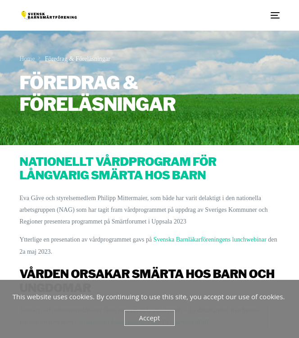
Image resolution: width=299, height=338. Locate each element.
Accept (149, 317)
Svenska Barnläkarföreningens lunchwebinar (210, 239)
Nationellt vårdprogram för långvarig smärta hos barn (117, 169)
